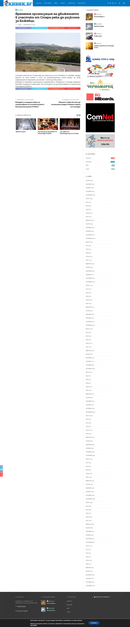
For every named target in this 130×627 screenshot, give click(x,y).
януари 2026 (89, 180)
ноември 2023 (90, 274)
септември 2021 (90, 368)
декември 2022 (90, 314)
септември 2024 (90, 238)
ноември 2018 (90, 491)
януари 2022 (89, 354)
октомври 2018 (90, 495)
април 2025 (89, 213)
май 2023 (88, 296)
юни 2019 (88, 466)
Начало (38, 3)
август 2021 (89, 372)
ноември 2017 (90, 535)
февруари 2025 (90, 220)
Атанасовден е (99, 16)
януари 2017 (89, 571)
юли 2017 (88, 549)
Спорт (62, 3)
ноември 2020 (90, 404)
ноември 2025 (90, 187)
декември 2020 (90, 401)
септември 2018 (90, 499)
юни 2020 (88, 423)
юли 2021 (88, 375)
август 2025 (89, 198)
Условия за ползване (21, 611)
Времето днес (21, 131)
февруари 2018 (90, 524)
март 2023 (88, 303)
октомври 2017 (90, 538)
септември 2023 (90, 281)
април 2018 (89, 517)
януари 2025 (89, 224)
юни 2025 (88, 205)
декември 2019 (90, 444)
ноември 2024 (90, 231)
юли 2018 (88, 506)
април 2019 (89, 473)
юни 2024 (88, 249)
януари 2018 (89, 527)
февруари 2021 (90, 394)
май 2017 (88, 556)
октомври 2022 (90, 321)
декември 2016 (90, 574)
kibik (19, 24)
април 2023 (89, 300)
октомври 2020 (90, 408)
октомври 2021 (90, 365)
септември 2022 (90, 325)
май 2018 (88, 513)
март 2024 (88, 260)
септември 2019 (90, 455)
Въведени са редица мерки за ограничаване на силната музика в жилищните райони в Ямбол (29, 104)
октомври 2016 (90, 582)
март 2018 (88, 520)
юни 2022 (88, 336)
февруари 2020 (90, 437)
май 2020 (88, 426)
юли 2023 (88, 289)
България (47, 3)
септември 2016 (90, 585)
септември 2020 (90, 412)
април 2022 (89, 343)
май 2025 (88, 209)
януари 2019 (89, 484)
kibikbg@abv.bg (21, 606)
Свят (56, 3)
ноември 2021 (90, 361)
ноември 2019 (90, 448)
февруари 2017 (90, 567)
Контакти (81, 3)
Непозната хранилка (103, 597)
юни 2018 (88, 509)
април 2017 (89, 560)
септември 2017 (90, 542)
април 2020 (89, 430)
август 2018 (89, 502)
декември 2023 (90, 271)
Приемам (94, 623)
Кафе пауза (98, 36)
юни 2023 (88, 292)
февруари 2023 (90, 307)
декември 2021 (90, 357)
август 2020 (89, 415)
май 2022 (88, 339)
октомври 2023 (90, 278)
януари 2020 (89, 441)
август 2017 (89, 546)
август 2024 (89, 242)
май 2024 (88, 253)
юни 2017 (88, 553)
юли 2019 (88, 462)
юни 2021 (88, 379)
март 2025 (88, 216)
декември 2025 (90, 184)
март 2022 (89, 347)
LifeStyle (71, 3)
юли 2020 (88, 419)
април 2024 (89, 256)
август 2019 (89, 459)
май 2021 (88, 383)
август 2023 (89, 285)
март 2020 (89, 433)
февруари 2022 (90, 350)
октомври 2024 (90, 234)
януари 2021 (89, 397)
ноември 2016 (90, 578)
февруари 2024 (90, 263)
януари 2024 (89, 267)
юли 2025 (88, 202)
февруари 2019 (90, 480)
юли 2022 (88, 332)
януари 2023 (89, 310)
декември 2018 (90, 488)
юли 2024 (88, 245)
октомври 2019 (90, 451)
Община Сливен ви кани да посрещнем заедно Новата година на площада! (65, 104)
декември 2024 (90, 227)
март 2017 (88, 564)
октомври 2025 (90, 191)
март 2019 (88, 477)
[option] (26, 125)
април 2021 (89, 386)
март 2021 (88, 390)
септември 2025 (90, 195)
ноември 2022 (90, 318)
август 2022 (89, 328)
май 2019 (88, 470)
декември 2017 (90, 531)
